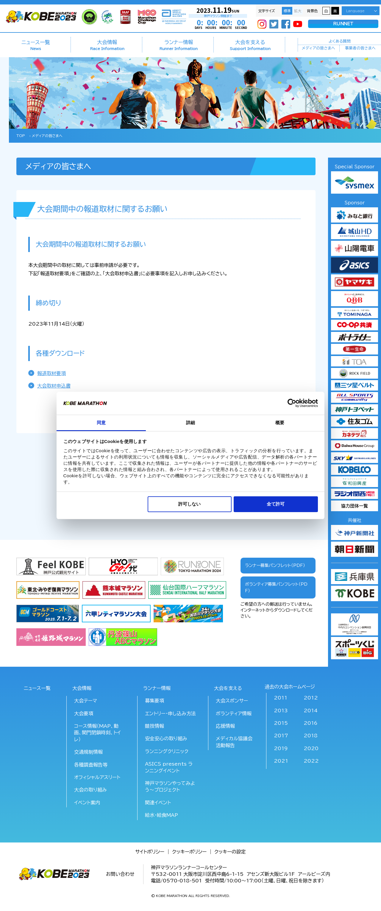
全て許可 (276, 503)
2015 (281, 723)
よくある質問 (340, 41)
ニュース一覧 (35, 45)
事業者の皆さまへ (360, 49)
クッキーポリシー (189, 851)
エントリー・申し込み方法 (170, 713)
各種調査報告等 (90, 764)
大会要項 (83, 713)
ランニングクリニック (166, 751)
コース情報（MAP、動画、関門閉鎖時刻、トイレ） (97, 733)
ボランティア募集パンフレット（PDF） (276, 587)
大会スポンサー (232, 700)
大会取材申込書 (54, 385)
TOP (20, 135)
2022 (311, 760)
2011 (280, 697)
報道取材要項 (51, 373)
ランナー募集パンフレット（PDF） (275, 565)
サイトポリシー (149, 851)
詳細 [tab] (190, 422)
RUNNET (343, 24)
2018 (311, 735)
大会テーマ (85, 700)
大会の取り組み (90, 789)
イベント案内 (87, 802)
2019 (281, 748)
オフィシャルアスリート (97, 777)
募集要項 (154, 700)
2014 (311, 710)
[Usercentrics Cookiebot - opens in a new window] (292, 403)
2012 (311, 697)
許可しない (189, 503)
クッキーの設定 (230, 851)
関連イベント (158, 802)
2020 (311, 748)
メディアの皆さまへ (318, 49)
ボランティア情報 (234, 713)
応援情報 (225, 726)
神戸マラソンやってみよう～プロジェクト (170, 786)
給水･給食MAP (161, 815)
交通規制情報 (88, 752)
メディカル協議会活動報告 (234, 741)
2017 (281, 735)
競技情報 (154, 726)
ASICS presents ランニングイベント (169, 767)
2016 (311, 723)
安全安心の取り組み (166, 738)
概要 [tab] (279, 422)
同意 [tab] (101, 422)
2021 (281, 760)
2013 (281, 710)
